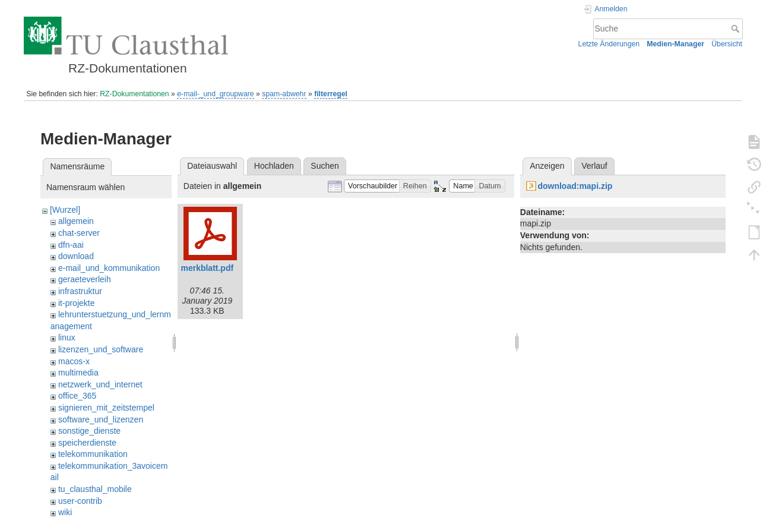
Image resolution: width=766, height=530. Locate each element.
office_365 (77, 395)
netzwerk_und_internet (100, 384)
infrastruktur (80, 291)
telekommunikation (93, 454)
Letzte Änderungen (609, 44)
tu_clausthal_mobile (95, 489)
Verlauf (594, 166)
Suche (736, 28)
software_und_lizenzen (100, 419)
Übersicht (726, 44)
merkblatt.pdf (207, 268)
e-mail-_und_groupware (215, 94)
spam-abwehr (284, 94)
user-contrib (80, 501)
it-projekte (76, 303)
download (76, 256)
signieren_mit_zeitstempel (106, 407)
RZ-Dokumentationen (134, 94)
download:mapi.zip (574, 186)
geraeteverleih (84, 279)
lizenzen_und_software (100, 349)
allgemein (76, 221)
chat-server (79, 233)
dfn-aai (71, 245)
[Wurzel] (65, 209)
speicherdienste (87, 442)
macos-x (74, 361)
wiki (65, 512)
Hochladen (274, 166)
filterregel (330, 94)
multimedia (78, 372)
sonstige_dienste (89, 431)
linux (66, 337)
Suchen (324, 166)
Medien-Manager (675, 44)
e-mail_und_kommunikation (109, 268)
